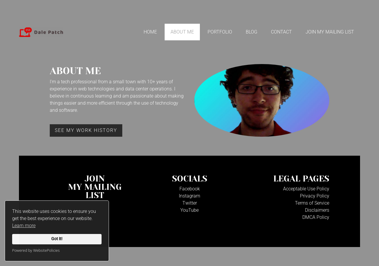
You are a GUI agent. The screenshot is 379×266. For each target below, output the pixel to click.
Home (150, 32)
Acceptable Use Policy (306, 189)
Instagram (189, 196)
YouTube (189, 210)
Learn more (24, 225)
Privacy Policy (314, 196)
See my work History (86, 130)
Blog (251, 32)
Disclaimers (317, 210)
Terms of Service (312, 203)
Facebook (189, 189)
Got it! (56, 238)
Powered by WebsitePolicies (36, 250)
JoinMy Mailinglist (95, 187)
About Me (182, 32)
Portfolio (220, 32)
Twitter (189, 203)
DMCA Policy (315, 217)
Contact (281, 32)
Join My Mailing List (330, 32)
